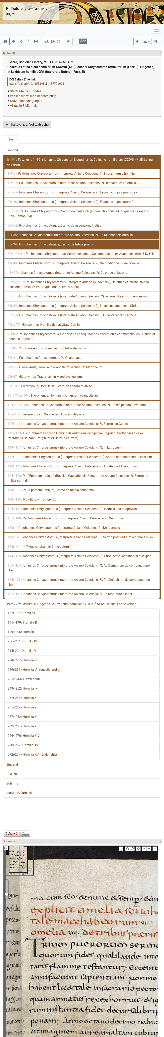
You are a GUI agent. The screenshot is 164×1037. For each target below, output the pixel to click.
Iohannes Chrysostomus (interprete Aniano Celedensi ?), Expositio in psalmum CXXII (73, 192)
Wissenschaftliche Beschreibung (33, 96)
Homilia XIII (23, 726)
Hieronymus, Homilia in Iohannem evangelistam (53, 395)
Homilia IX (23, 688)
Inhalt (11, 139)
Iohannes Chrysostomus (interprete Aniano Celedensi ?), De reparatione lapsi (70, 594)
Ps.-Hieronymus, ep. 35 (32, 499)
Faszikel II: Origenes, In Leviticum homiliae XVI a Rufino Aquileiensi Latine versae (71, 604)
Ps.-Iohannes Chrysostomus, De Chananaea (44, 358)
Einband (12, 150)
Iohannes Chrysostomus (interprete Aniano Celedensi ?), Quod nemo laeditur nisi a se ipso (79, 556)
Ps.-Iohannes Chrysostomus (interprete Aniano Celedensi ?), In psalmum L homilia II (73, 183)
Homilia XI (23, 707)
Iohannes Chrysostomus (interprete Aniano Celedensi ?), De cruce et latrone (67, 273)
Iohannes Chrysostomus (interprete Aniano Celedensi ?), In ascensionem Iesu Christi (73, 306)
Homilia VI (23, 660)
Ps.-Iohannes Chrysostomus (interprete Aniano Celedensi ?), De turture (65, 518)
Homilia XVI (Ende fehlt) (32, 754)
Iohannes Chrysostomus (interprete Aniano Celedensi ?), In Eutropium (65, 447)
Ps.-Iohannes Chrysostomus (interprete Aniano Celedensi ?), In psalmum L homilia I (72, 173)
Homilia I (21, 613)
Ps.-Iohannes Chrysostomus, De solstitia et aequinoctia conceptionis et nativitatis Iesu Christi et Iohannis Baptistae (81, 336)
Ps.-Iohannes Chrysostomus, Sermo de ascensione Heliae (54, 225)
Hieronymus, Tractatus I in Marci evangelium (45, 377)
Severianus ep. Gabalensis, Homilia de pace (46, 414)
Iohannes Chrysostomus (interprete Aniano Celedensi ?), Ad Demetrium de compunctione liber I (79, 568)
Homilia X (22, 698)
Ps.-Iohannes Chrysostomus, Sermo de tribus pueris (50, 244)
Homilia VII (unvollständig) (34, 670)
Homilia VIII (24, 679)
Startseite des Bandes (25, 91)
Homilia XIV (24, 736)
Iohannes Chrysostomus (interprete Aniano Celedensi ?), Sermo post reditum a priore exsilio (80, 537)
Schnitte (12, 783)
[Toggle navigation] (156, 30)
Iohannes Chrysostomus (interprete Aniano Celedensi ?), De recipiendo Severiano (77, 405)
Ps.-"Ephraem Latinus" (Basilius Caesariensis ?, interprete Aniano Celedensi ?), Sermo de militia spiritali (78, 478)
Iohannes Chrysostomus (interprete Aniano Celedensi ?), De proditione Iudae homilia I (74, 263)
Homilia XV (23, 745)
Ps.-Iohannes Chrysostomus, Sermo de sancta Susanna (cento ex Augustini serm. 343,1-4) (81, 254)
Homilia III (22, 632)
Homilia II (22, 622)
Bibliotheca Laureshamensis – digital (28, 11)
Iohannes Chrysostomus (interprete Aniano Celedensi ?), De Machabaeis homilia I (71, 235)
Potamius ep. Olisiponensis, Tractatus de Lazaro (47, 348)
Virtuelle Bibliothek (23, 106)
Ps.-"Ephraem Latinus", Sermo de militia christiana (51, 490)
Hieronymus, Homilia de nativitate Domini (44, 325)
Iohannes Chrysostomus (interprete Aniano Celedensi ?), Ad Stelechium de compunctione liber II (79, 582)
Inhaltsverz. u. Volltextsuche (27, 124)
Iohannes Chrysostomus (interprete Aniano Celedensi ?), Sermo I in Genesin (69, 424)
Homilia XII (23, 717)
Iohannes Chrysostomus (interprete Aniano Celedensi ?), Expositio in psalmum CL (71, 202)
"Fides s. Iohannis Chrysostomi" (39, 547)
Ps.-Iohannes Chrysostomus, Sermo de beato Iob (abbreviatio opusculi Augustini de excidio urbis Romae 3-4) (78, 213)
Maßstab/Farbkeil (19, 793)
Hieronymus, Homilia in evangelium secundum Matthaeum (55, 367)
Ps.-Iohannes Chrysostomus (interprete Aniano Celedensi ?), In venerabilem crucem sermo (78, 296)
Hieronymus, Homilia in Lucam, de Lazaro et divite (50, 386)
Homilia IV (22, 641)
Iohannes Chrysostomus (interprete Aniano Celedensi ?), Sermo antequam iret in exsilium (80, 457)
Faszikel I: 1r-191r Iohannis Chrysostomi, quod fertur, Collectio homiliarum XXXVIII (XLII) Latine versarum (79, 162)
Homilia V (22, 651)
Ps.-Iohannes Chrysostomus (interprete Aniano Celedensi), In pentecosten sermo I (72, 315)
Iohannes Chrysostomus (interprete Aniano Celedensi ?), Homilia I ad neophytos (72, 509)
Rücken (11, 774)
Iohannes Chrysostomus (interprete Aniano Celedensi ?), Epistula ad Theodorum (72, 466)
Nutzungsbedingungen (26, 101)
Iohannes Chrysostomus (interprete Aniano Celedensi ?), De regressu (64, 528)
